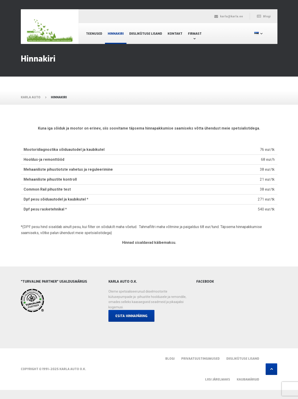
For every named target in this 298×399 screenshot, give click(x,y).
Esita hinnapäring (131, 316)
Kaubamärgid (248, 379)
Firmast (195, 34)
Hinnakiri (116, 34)
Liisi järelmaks (217, 379)
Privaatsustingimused (200, 359)
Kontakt (175, 34)
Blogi (170, 359)
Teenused (94, 34)
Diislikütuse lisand (145, 34)
